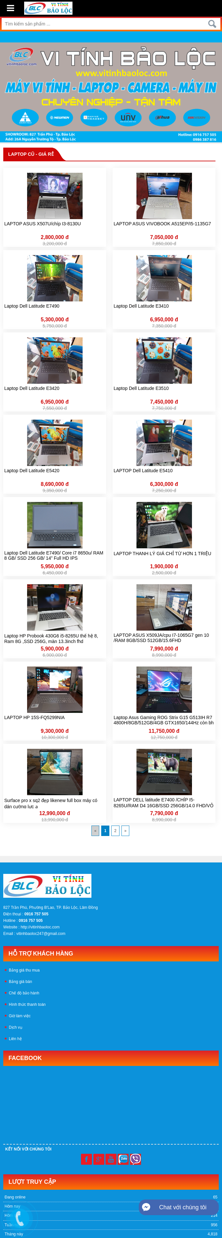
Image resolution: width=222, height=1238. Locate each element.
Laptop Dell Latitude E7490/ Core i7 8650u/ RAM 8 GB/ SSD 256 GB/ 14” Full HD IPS (53, 555)
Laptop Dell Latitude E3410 (141, 306)
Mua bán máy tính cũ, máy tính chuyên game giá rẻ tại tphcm (56, 847)
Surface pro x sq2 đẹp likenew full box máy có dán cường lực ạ (50, 803)
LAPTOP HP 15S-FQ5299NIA (34, 717)
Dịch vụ (15, 1027)
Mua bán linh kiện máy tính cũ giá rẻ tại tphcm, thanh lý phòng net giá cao (152, 841)
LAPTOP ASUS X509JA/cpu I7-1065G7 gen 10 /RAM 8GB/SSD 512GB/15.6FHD (161, 638)
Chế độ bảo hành (24, 993)
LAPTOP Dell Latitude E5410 (143, 470)
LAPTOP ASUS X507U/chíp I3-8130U (42, 223)
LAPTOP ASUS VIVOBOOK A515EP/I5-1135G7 (162, 223)
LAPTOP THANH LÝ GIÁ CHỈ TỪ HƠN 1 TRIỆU (162, 553)
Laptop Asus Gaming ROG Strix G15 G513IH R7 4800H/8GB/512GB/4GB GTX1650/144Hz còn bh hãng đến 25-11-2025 (164, 720)
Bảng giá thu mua (24, 970)
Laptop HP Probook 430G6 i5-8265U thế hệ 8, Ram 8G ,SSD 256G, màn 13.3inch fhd (51, 638)
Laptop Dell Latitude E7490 (31, 306)
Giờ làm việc (20, 1016)
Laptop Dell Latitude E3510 (141, 388)
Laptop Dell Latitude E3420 (31, 388)
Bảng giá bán (20, 981)
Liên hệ (15, 1039)
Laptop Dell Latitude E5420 (31, 470)
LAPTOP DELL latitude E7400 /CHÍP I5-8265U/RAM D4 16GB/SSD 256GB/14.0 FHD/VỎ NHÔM (164, 802)
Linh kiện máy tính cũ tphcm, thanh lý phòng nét (45, 841)
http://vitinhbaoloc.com (40, 927)
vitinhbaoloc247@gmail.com (40, 933)
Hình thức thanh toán (27, 1004)
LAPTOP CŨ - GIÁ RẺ (31, 154)
